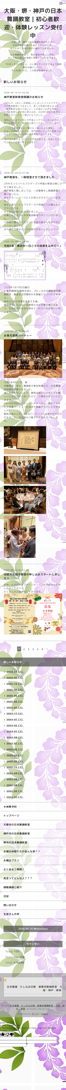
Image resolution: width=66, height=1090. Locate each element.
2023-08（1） (15, 737)
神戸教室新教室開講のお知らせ (23, 97)
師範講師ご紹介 (13, 887)
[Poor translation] (9, 1034)
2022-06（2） (15, 785)
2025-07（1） (15, 689)
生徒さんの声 (11, 914)
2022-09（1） (15, 773)
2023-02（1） (15, 755)
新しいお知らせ (13, 662)
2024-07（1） (15, 719)
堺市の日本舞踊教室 (15, 842)
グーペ (35, 1013)
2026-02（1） (15, 677)
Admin (44, 1013)
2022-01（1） (15, 796)
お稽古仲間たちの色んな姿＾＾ (22, 851)
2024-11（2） (15, 713)
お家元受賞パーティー (18, 335)
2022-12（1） (15, 767)
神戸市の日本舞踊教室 (17, 833)
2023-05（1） (15, 749)
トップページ (11, 815)
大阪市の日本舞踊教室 (17, 824)
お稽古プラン (11, 860)
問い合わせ (10, 905)
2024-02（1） (15, 725)
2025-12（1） (15, 683)
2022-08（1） (15, 779)
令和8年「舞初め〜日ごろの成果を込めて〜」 (33, 246)
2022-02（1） (15, 791)
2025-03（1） (15, 701)
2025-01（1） (15, 707)
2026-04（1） (15, 671)
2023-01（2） (15, 761)
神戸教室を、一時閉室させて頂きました (29, 177)
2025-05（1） (15, 695)
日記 (6, 896)
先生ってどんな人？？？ (18, 878)
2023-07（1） (15, 743)
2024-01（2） (15, 731)
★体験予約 (10, 806)
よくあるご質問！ (14, 869)
